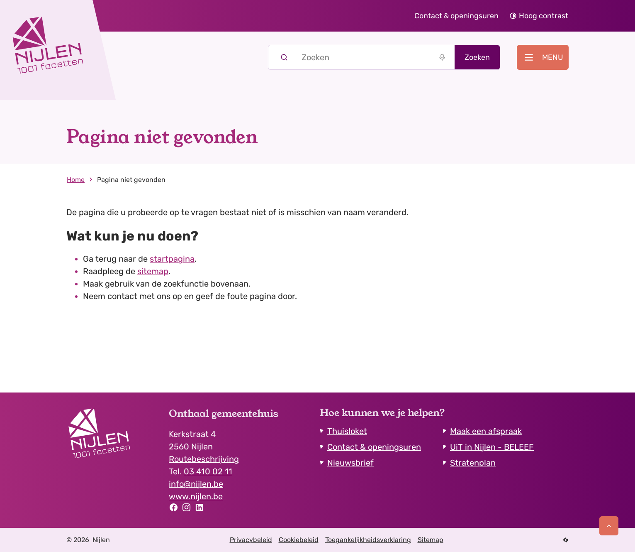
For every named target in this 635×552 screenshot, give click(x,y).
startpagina (172, 259)
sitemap (152, 271)
